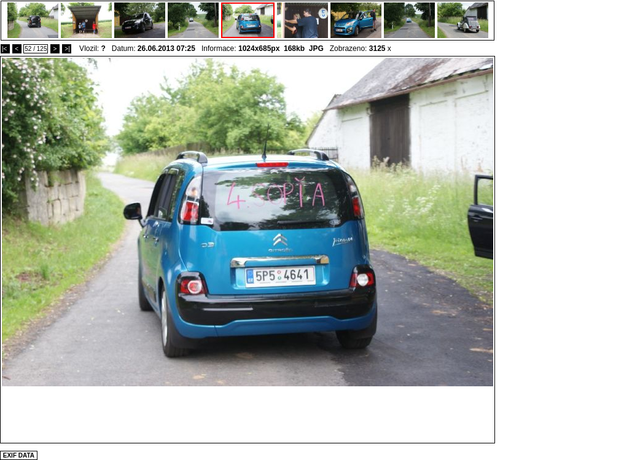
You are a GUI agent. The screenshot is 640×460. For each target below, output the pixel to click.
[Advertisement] (247, 414)
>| (66, 48)
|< (5, 48)
